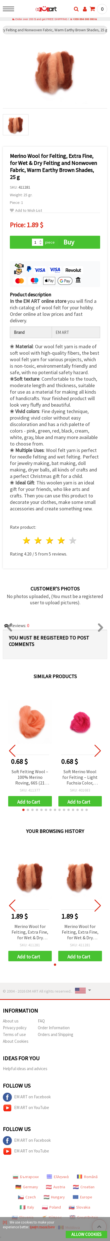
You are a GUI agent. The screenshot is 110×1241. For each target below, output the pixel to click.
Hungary (54, 1197)
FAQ (41, 1021)
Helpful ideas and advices (25, 1068)
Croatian (83, 1186)
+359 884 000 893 (83, 19)
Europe (82, 1197)
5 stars (73, 540)
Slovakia (79, 1207)
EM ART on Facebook (27, 1097)
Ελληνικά (58, 1177)
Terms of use (14, 1034)
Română (87, 1177)
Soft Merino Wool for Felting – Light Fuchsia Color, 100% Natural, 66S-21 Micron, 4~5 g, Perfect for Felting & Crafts (79, 777)
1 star (27, 540)
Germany (27, 1186)
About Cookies (15, 1041)
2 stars (38, 540)
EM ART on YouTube (26, 1107)
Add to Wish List (26, 210)
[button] (23, 810)
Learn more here (42, 1227)
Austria (55, 1186)
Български (26, 1177)
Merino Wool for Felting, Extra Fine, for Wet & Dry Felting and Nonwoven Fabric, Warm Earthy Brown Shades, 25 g (30, 932)
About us (11, 1021)
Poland (51, 1207)
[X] (5, 1222)
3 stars (50, 540)
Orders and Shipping (55, 1034)
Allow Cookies (86, 1234)
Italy (27, 1207)
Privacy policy (15, 1027)
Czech (27, 1197)
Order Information (54, 1027)
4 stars (61, 540)
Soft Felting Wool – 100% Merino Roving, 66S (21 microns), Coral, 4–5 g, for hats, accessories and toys (30, 777)
